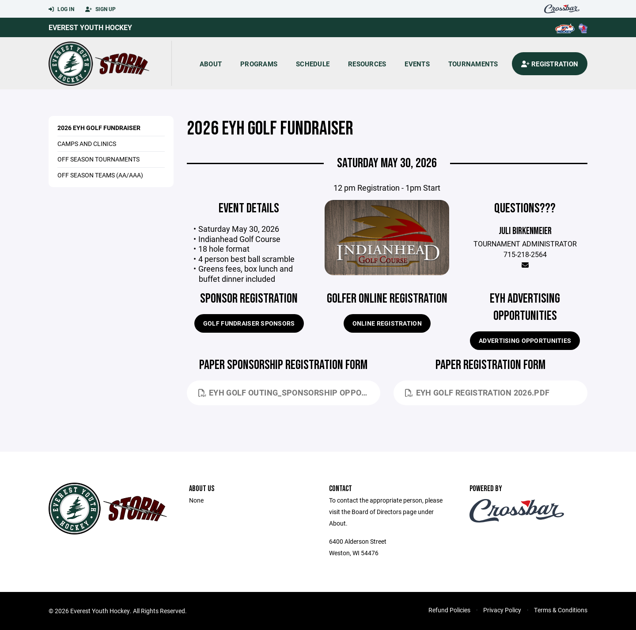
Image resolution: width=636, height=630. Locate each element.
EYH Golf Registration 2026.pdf (477, 392)
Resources (367, 63)
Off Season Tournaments (98, 159)
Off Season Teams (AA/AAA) (100, 175)
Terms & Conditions (560, 610)
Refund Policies (449, 610)
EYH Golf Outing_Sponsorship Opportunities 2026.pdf (289, 392)
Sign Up (100, 9)
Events (417, 63)
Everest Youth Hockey (90, 27)
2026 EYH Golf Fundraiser (98, 127)
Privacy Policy (502, 610)
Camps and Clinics (86, 143)
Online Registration (387, 323)
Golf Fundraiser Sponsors (249, 323)
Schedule (312, 63)
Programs (258, 63)
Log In (61, 9)
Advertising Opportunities (525, 340)
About (211, 63)
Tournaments (473, 63)
